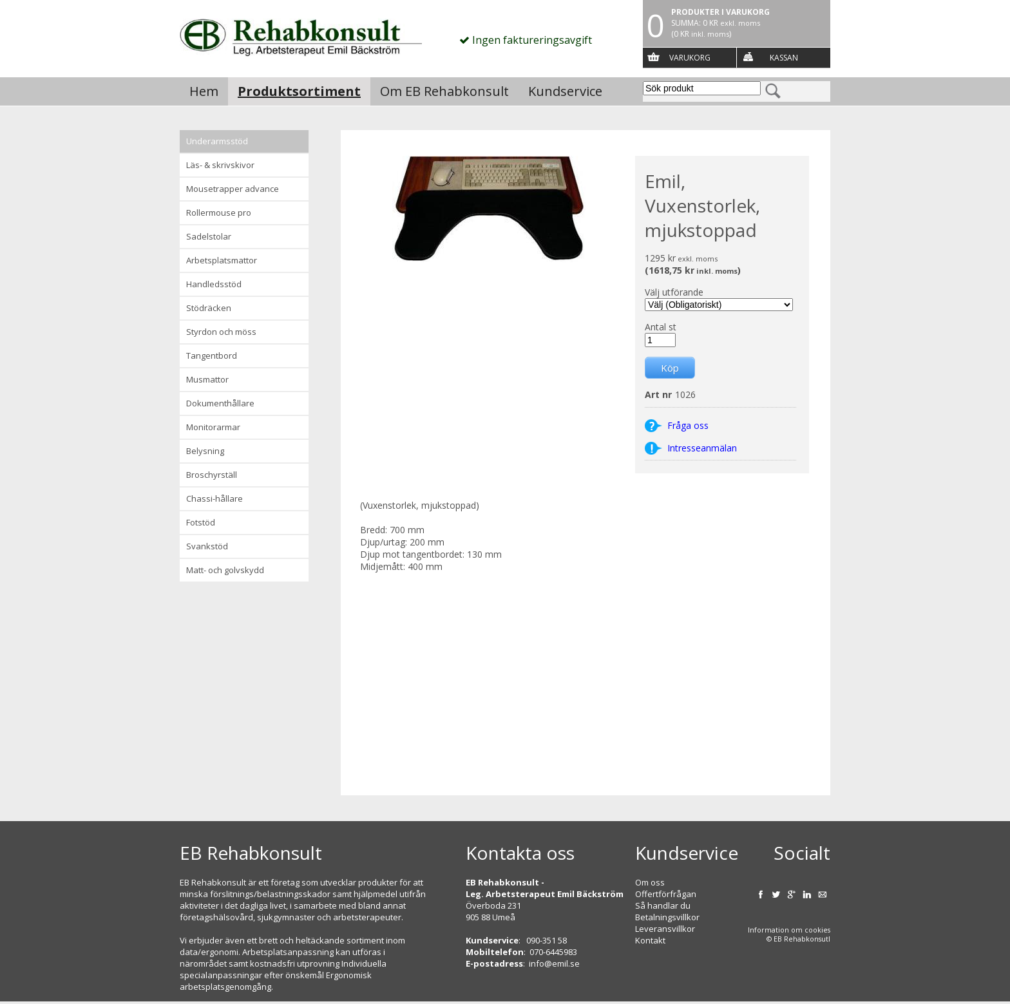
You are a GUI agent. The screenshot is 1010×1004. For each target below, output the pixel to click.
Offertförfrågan (665, 894)
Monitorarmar (213, 427)
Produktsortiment (299, 91)
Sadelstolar (208, 236)
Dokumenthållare (220, 403)
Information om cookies (789, 929)
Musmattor (207, 379)
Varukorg (689, 57)
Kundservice (565, 91)
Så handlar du (663, 905)
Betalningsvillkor (667, 917)
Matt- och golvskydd (225, 570)
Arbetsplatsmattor (221, 260)
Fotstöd (200, 522)
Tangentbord (211, 355)
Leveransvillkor (665, 928)
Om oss (650, 882)
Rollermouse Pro (218, 212)
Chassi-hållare (214, 498)
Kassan (784, 57)
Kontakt (650, 940)
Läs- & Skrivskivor (220, 165)
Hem (203, 91)
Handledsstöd (214, 284)
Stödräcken (208, 308)
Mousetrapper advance (232, 188)
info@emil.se (554, 963)
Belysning (205, 451)
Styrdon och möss (221, 331)
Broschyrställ (211, 474)
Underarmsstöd (217, 141)
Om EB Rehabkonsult (444, 91)
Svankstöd (207, 546)
